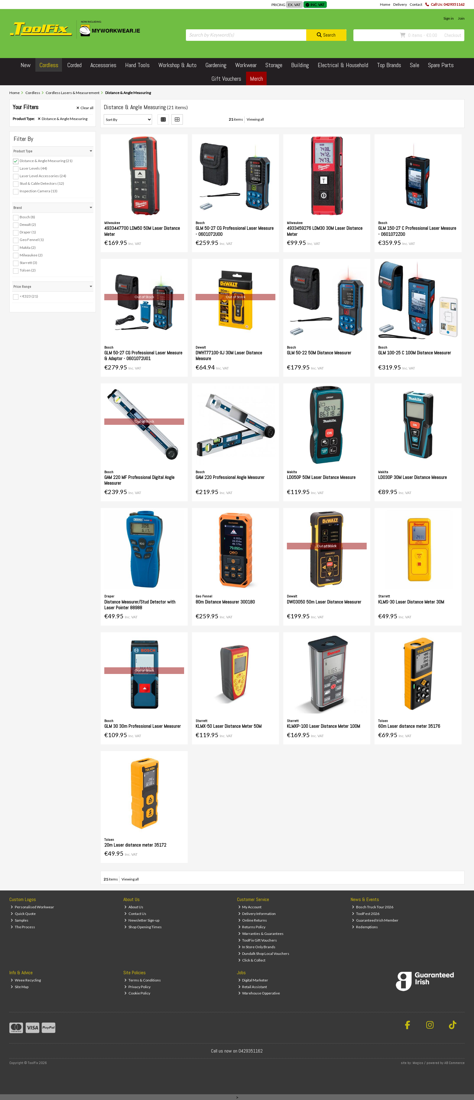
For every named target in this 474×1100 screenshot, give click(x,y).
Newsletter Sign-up (141, 920)
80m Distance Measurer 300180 (225, 602)
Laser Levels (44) (33, 168)
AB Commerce (454, 1062)
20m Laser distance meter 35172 (135, 845)
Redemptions (365, 927)
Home (385, 4)
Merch (256, 79)
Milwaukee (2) (31, 254)
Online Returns (252, 920)
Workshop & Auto (177, 65)
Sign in (448, 18)
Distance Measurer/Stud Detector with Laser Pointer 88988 (139, 605)
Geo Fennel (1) (32, 239)
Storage (273, 65)
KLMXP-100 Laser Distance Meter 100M (323, 726)
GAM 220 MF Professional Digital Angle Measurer (139, 480)
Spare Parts (441, 65)
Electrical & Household (343, 65)
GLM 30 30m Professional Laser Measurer (142, 726)
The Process (23, 927)
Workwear (246, 65)
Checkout (452, 35)
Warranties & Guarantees (261, 933)
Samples (19, 920)
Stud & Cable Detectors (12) (42, 183)
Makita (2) (28, 247)
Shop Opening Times (143, 927)
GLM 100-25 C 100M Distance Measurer (414, 353)
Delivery (400, 4)
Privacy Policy (137, 986)
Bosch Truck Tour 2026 (372, 907)
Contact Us (135, 913)
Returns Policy (252, 927)
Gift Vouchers (226, 79)
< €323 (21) (29, 296)
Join (461, 18)
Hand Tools (137, 65)
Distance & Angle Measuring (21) (46, 160)
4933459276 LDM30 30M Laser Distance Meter (324, 231)
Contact (416, 4)
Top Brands (389, 65)
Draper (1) (28, 232)
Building (300, 65)
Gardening (215, 65)
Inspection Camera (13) (38, 191)
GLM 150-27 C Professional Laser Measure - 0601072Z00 (417, 231)
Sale (414, 65)
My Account (250, 907)
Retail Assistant (252, 986)
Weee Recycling (26, 980)
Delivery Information (257, 913)
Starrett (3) (28, 262)
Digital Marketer (253, 980)
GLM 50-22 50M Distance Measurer (319, 353)
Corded (74, 65)
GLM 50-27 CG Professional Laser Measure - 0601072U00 (235, 231)
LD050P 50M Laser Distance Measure (321, 477)
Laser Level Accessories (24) (43, 176)
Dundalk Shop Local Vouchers (264, 953)
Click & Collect (252, 960)
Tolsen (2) (28, 270)
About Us (133, 907)
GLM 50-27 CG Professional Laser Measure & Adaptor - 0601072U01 (143, 356)
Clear (84, 108)
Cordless (48, 65)
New (26, 65)
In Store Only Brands (257, 947)
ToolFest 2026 (365, 913)
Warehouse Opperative (259, 993)
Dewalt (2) (28, 224)
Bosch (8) (27, 217)
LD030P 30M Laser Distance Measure (412, 477)
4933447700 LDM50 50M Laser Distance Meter (142, 231)
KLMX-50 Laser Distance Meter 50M (228, 726)
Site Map (19, 986)
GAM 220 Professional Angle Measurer (230, 477)
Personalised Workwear (32, 907)
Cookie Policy (137, 993)
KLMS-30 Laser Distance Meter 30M (411, 602)
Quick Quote (23, 913)
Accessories (103, 65)
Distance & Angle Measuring (62, 119)
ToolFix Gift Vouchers (257, 940)
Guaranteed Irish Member (375, 920)
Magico (418, 1062)
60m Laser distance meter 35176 (409, 726)
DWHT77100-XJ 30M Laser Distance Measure (229, 356)
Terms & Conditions (142, 980)
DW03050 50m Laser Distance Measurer (324, 602)
